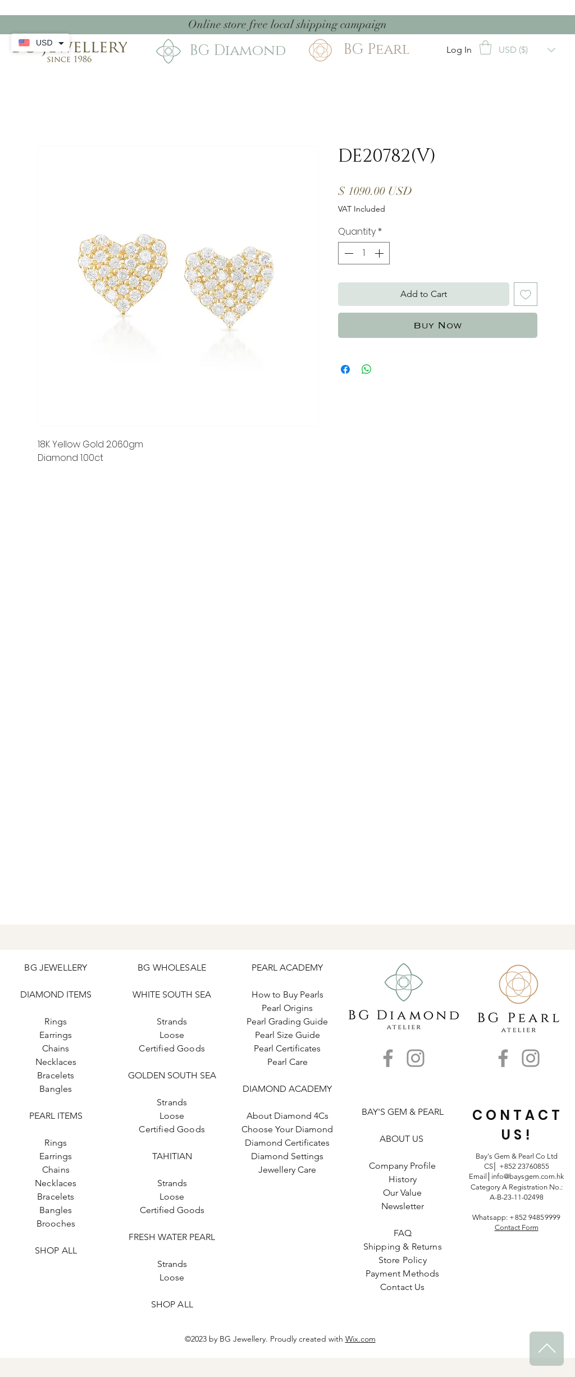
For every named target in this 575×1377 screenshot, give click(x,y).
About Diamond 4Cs (287, 1115)
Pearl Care (287, 1061)
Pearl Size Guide (287, 1035)
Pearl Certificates (287, 1048)
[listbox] (527, 50)
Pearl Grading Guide (287, 1021)
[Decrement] (347, 253)
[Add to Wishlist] (525, 294)
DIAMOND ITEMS (56, 994)
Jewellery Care (287, 1169)
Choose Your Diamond (287, 1129)
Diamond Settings (287, 1156)
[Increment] (380, 253)
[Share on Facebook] (345, 369)
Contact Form (517, 1227)
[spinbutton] (363, 253)
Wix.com (360, 1339)
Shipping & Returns (402, 1246)
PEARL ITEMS (56, 1115)
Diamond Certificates (287, 1142)
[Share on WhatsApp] (366, 369)
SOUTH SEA (186, 994)
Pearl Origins (287, 1008)
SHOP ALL (56, 1250)
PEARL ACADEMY (287, 967)
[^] (547, 1349)
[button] (485, 47)
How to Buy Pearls (287, 994)
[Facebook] (388, 1058)
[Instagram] (415, 1058)
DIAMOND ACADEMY (287, 1088)
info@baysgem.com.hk (527, 1176)
